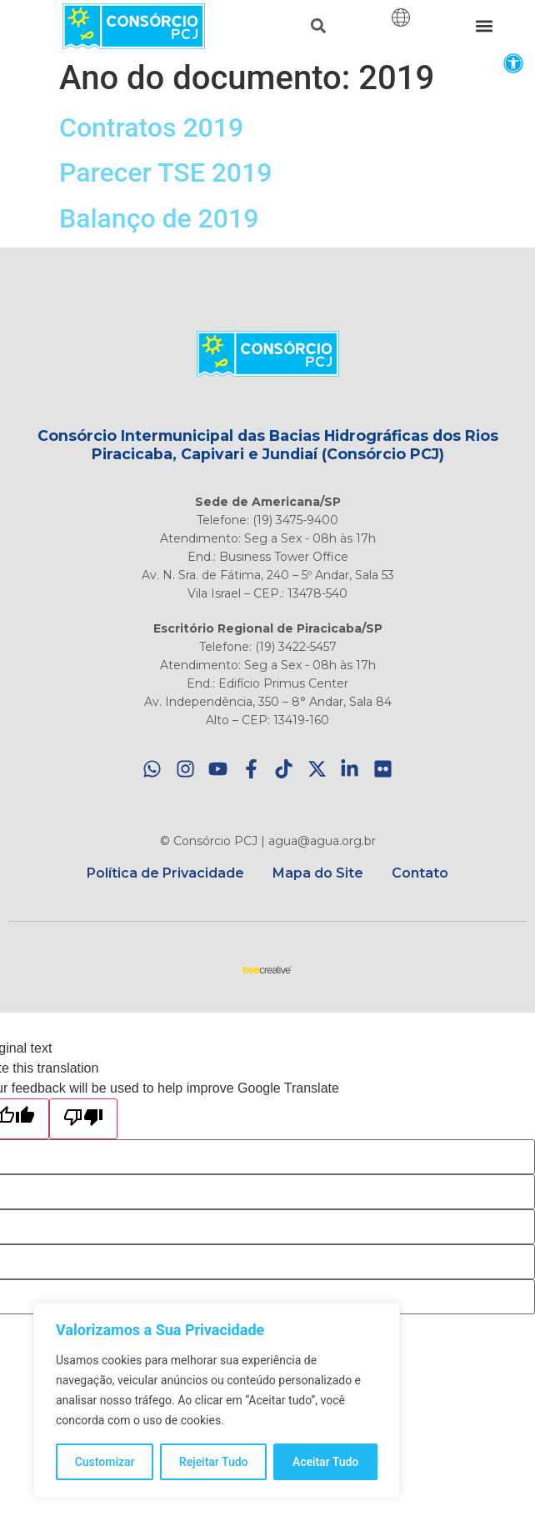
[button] (512, 63)
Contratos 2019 (151, 127)
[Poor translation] (83, 1118)
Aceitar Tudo (325, 1461)
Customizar (105, 1461)
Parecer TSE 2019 (165, 172)
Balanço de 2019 (158, 218)
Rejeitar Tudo (213, 1461)
